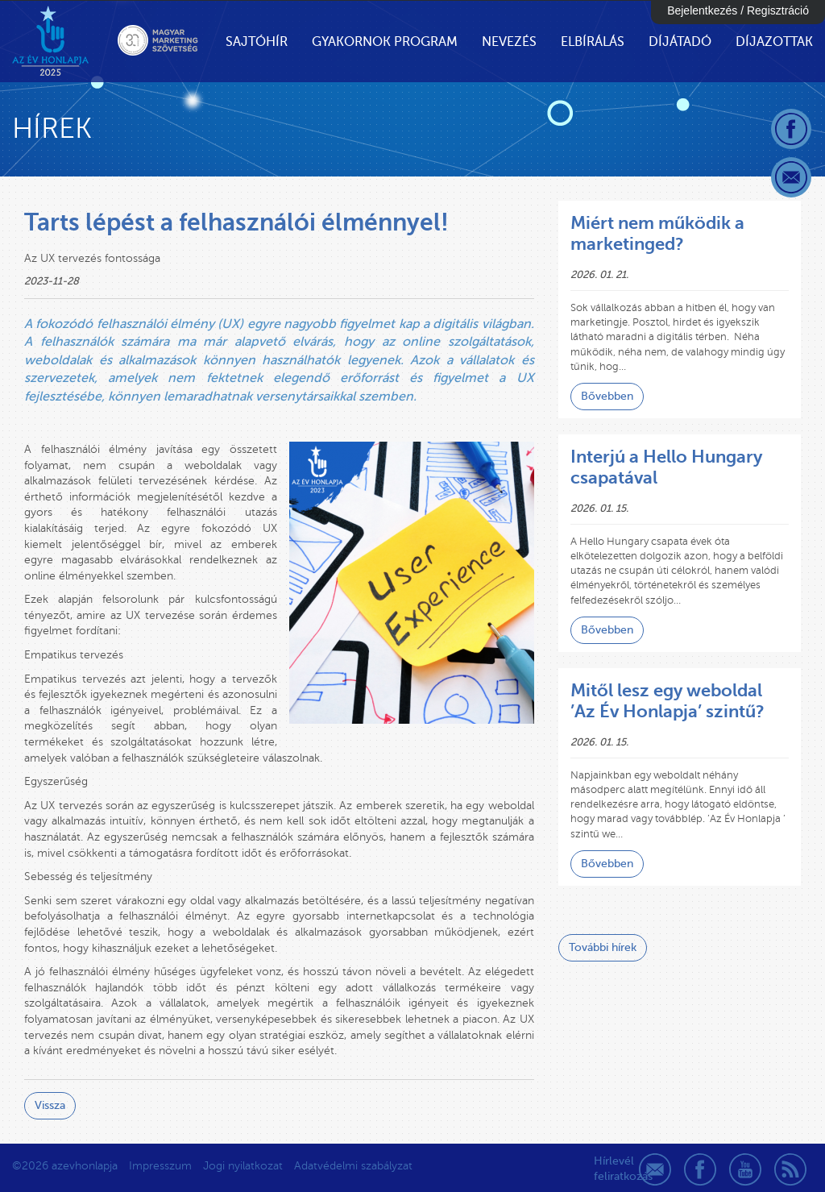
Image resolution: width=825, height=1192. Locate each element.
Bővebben (607, 396)
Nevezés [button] (509, 42)
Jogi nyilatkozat (243, 1166)
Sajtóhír (257, 42)
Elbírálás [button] (592, 42)
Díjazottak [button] (774, 42)
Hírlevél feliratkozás (610, 1169)
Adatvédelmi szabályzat (353, 1166)
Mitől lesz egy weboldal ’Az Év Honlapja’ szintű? (667, 700)
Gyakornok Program (385, 42)
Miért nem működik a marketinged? (657, 233)
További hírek (602, 947)
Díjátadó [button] (680, 42)
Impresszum (160, 1166)
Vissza (50, 1105)
